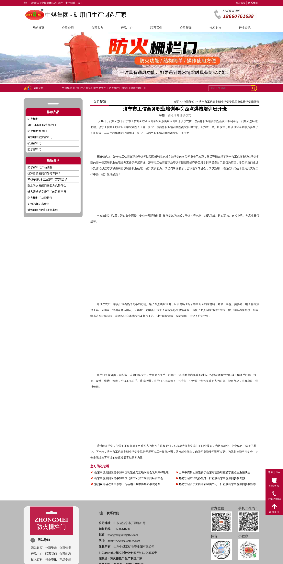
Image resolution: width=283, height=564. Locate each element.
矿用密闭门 (34, 143)
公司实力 (97, 27)
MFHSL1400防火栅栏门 (42, 125)
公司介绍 (68, 27)
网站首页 (240, 2)
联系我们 (253, 2)
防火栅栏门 (34, 118)
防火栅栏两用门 (37, 131)
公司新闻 (186, 27)
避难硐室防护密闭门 (40, 137)
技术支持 (215, 27)
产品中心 (127, 27)
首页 (176, 101)
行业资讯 (245, 27)
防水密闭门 (34, 149)
